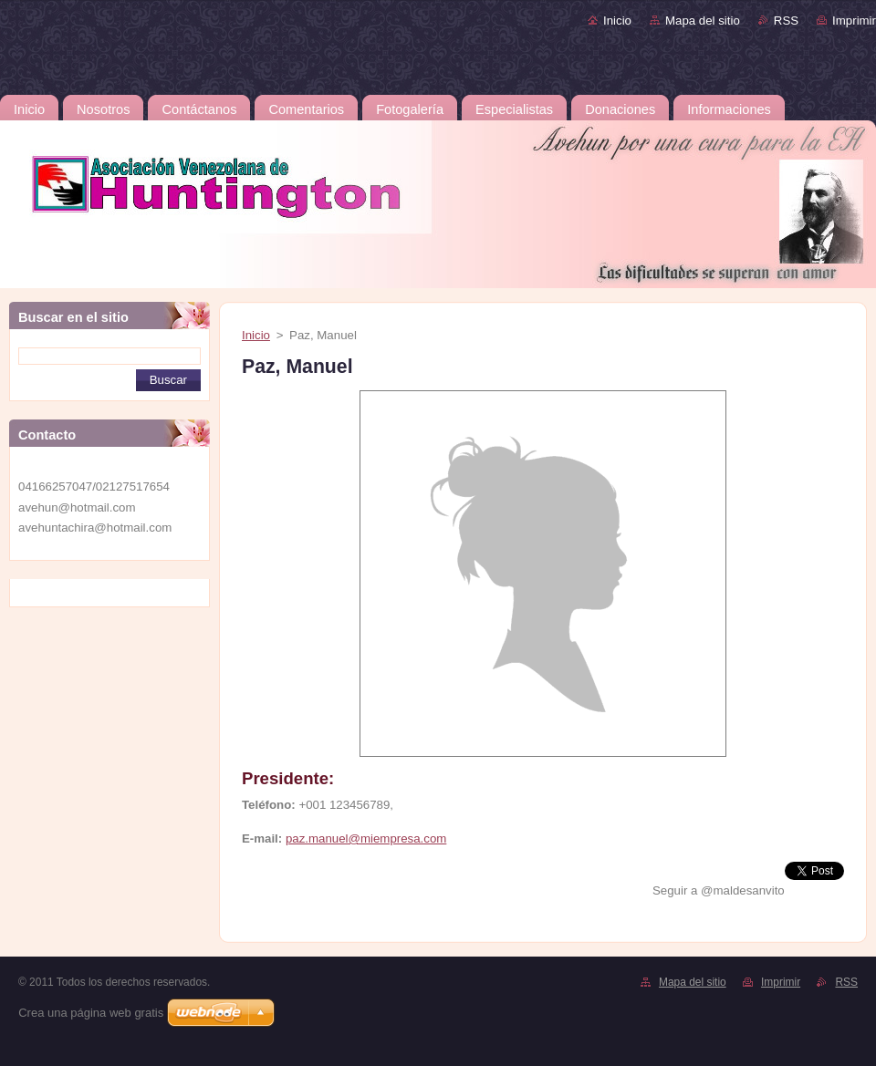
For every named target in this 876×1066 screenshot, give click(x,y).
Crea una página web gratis (90, 1012)
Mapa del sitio (702, 20)
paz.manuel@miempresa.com (366, 838)
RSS (786, 20)
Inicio (617, 20)
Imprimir (854, 20)
